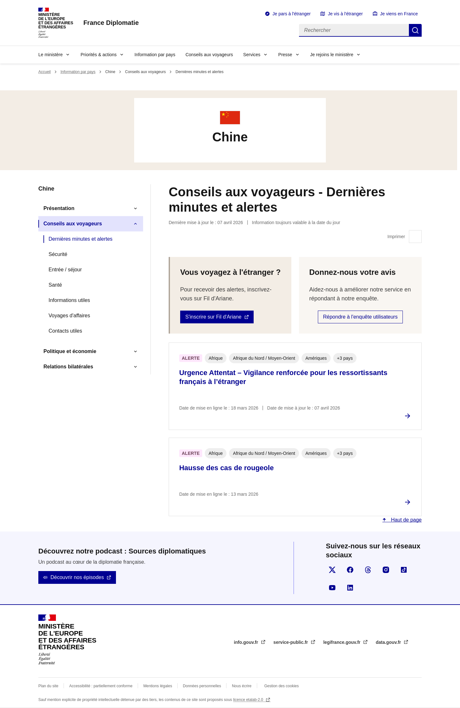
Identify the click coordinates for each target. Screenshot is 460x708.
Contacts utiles (65, 331)
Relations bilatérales (68, 366)
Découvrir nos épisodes (77, 577)
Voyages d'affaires (69, 315)
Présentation (58, 208)
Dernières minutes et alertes (80, 239)
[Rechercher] (354, 30)
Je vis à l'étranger (345, 13)
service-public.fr (291, 642)
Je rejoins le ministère (331, 54)
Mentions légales (157, 686)
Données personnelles (202, 686)
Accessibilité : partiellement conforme (101, 686)
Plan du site (48, 686)
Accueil (44, 72)
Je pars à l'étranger (291, 13)
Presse (285, 54)
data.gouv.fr (389, 642)
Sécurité (58, 254)
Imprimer (415, 236)
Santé (55, 285)
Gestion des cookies (281, 686)
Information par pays (154, 54)
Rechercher (415, 30)
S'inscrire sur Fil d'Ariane (213, 317)
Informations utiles (69, 300)
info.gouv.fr (246, 642)
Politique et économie (69, 351)
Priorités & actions (98, 54)
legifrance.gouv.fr (342, 642)
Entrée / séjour (65, 269)
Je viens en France (399, 13)
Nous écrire (241, 686)
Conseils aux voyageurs (209, 54)
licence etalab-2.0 (248, 699)
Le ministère (50, 54)
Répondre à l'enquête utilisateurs (360, 317)
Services (251, 54)
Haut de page (405, 520)
